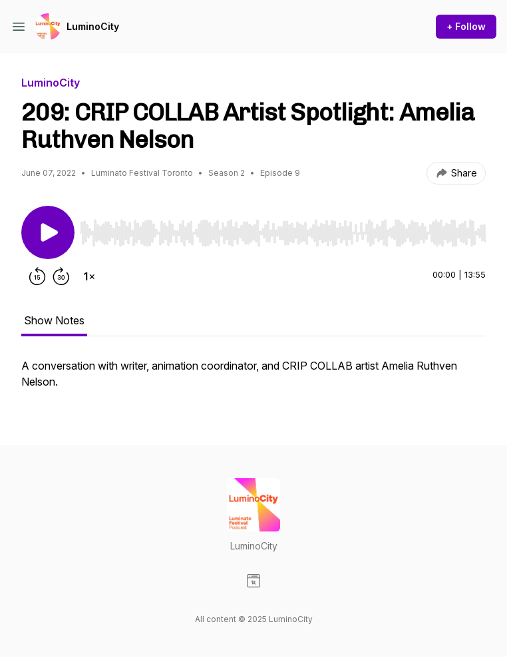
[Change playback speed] (89, 276)
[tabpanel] (253, 380)
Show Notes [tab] (54, 320)
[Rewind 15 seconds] (37, 276)
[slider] (283, 233)
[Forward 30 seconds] (61, 276)
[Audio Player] (283, 229)
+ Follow (466, 26)
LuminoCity (93, 26)
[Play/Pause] (48, 232)
